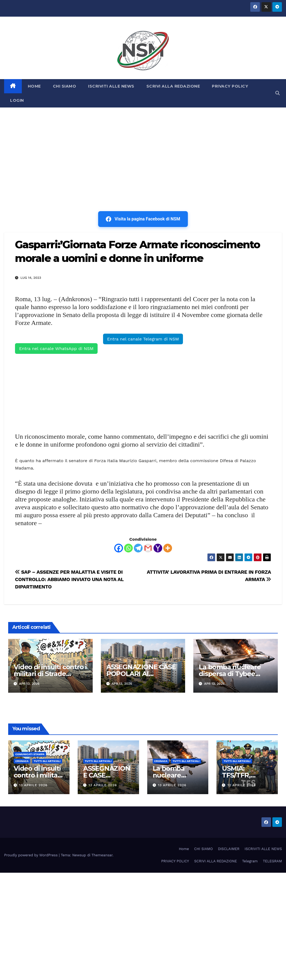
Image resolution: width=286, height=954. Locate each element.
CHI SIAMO (64, 86)
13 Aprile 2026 (33, 785)
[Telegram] (138, 548)
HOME (34, 86)
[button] (277, 93)
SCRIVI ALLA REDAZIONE (173, 86)
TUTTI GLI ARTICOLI (47, 760)
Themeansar (102, 855)
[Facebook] (118, 548)
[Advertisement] (143, 148)
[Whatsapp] (128, 548)
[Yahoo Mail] (157, 548)
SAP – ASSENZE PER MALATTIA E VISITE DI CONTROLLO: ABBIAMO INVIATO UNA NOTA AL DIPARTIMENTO (69, 579)
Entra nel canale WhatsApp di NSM (56, 348)
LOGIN (17, 100)
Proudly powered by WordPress (31, 855)
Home (184, 849)
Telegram (250, 861)
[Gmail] (148, 548)
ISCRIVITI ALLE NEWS (111, 86)
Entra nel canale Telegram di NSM (143, 339)
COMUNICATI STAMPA (29, 754)
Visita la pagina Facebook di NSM (143, 219)
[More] (167, 548)
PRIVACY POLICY (230, 86)
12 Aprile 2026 (241, 785)
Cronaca (22, 760)
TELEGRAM (272, 861)
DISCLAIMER (228, 849)
